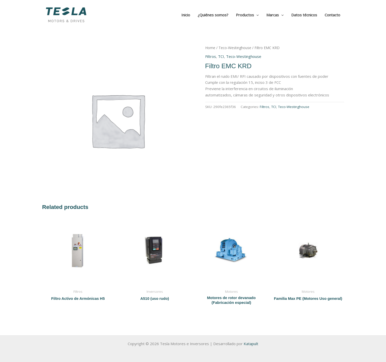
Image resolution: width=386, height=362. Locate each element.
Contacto (332, 14)
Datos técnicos (304, 14)
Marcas (275, 15)
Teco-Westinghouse (235, 47)
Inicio (185, 14)
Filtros (210, 56)
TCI (221, 56)
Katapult (251, 343)
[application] (256, 15)
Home (210, 47)
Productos (247, 15)
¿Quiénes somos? (213, 14)
